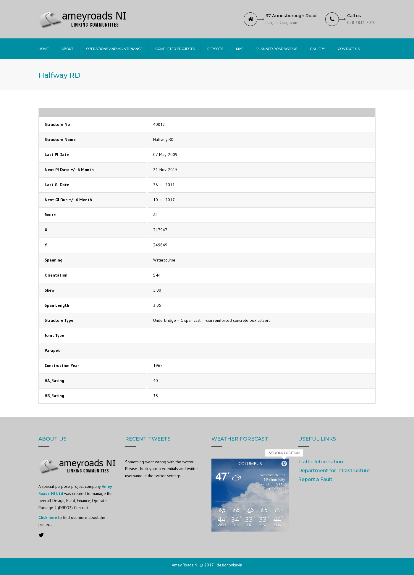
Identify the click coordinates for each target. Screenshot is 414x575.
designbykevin (229, 565)
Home (43, 49)
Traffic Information (320, 461)
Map (240, 49)
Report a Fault (315, 479)
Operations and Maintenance (114, 49)
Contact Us (349, 49)
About (67, 49)
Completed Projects (175, 49)
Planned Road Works (276, 49)
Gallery (317, 49)
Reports (215, 49)
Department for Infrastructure (334, 470)
